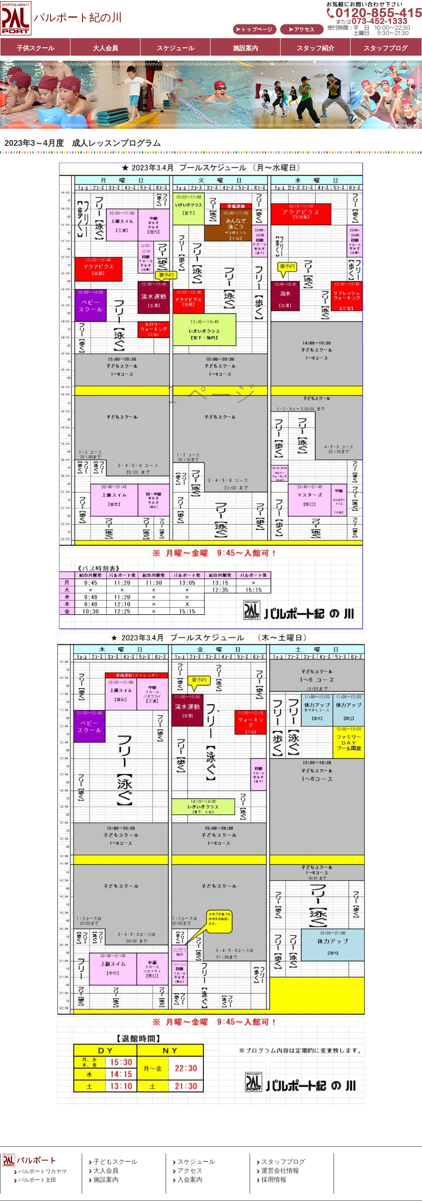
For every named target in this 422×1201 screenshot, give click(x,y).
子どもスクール (115, 1161)
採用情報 (273, 1179)
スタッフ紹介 (315, 48)
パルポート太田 (37, 1180)
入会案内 (189, 1179)
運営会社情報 (280, 1170)
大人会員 (105, 48)
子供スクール (35, 48)
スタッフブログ (386, 48)
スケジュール (175, 48)
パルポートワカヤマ (42, 1171)
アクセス (189, 1170)
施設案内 (245, 48)
